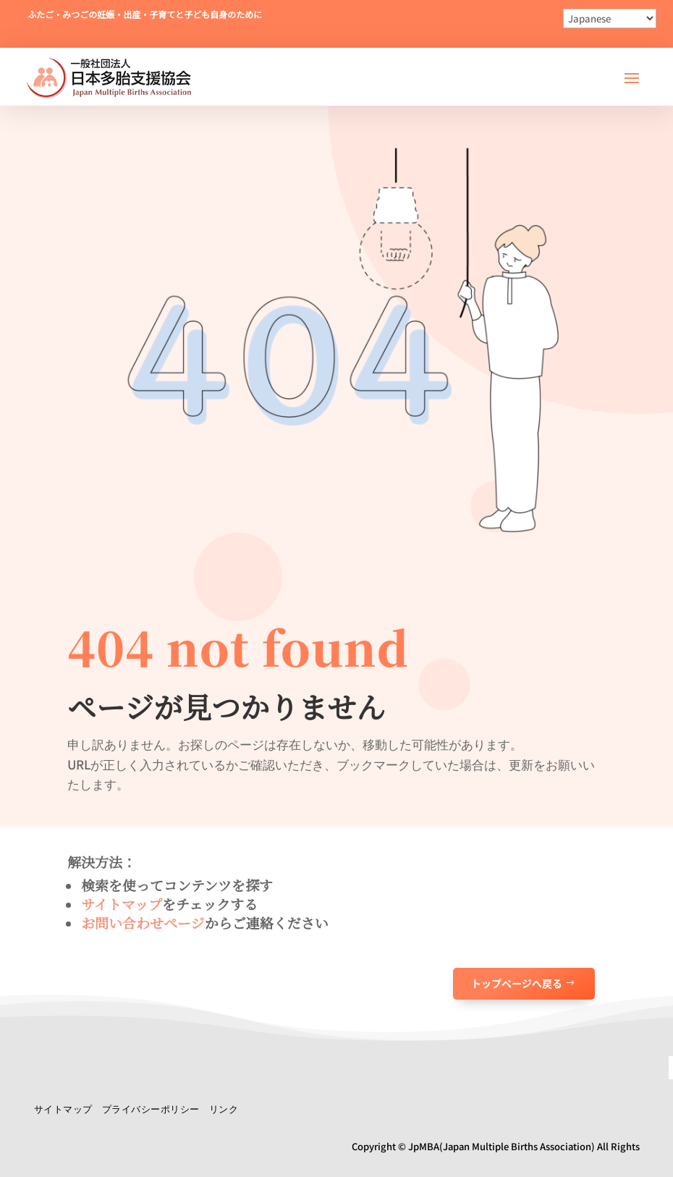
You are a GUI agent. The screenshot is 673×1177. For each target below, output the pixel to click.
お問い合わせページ (143, 922)
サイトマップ (121, 904)
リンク (224, 1108)
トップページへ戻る (516, 983)
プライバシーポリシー (151, 1108)
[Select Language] (609, 18)
